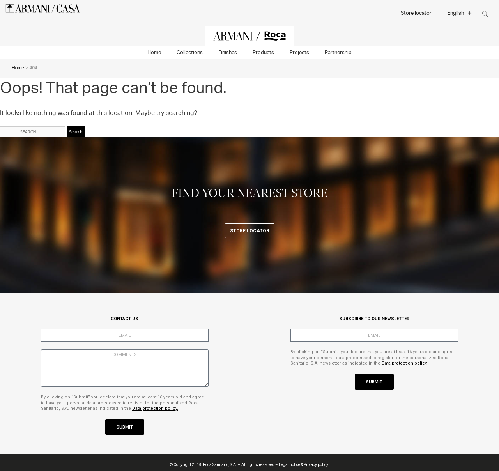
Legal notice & (291, 464)
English (459, 12)
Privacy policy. (316, 464)
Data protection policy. (155, 408)
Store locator (416, 13)
